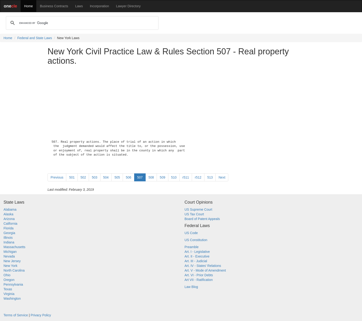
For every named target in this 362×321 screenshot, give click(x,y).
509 (162, 177)
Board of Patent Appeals (202, 219)
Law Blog (191, 287)
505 (117, 177)
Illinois (8, 237)
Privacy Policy (41, 315)
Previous (57, 177)
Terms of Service (16, 315)
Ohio (7, 275)
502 (83, 177)
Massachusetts (14, 247)
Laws (79, 6)
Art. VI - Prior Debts (199, 275)
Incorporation (99, 6)
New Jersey (12, 261)
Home (28, 6)
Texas (8, 289)
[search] (81, 23)
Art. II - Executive (197, 256)
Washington (12, 298)
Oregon (9, 280)
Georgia (9, 233)
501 (71, 177)
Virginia (9, 294)
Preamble (192, 247)
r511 (185, 177)
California (10, 223)
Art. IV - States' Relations (203, 266)
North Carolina (14, 270)
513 (210, 177)
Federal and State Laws (34, 38)
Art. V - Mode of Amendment (205, 270)
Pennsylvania (13, 284)
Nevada (9, 256)
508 (151, 177)
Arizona (9, 219)
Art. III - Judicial (196, 261)
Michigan (10, 252)
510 (174, 177)
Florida (9, 228)
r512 (198, 177)
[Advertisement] (181, 101)
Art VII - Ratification (199, 280)
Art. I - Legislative (197, 252)
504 (106, 177)
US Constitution (196, 240)
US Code (191, 233)
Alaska (8, 214)
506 (128, 177)
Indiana (9, 242)
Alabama (10, 209)
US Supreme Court (198, 209)
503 (94, 177)
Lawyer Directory (128, 6)
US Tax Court (194, 214)
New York (10, 266)
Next (221, 177)
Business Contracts (54, 6)
